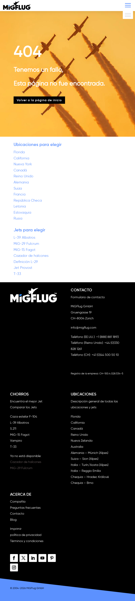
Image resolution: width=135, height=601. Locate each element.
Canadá (20, 170)
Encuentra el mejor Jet (26, 401)
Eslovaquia (22, 212)
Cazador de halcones (31, 255)
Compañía (17, 501)
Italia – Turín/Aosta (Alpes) (89, 465)
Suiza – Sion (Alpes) (84, 459)
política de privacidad (25, 535)
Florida (19, 152)
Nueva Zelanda (81, 440)
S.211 (13, 428)
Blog (13, 520)
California (21, 158)
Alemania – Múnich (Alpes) (89, 453)
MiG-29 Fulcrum (26, 243)
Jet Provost (23, 267)
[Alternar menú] (128, 15)
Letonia (20, 206)
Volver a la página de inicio (39, 100)
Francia (19, 194)
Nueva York (23, 164)
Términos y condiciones (26, 541)
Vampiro (16, 440)
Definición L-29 (26, 262)
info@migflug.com (83, 327)
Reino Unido (23, 176)
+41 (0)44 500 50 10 (105, 355)
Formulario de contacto (88, 297)
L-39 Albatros (24, 237)
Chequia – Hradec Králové (90, 477)
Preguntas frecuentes (25, 507)
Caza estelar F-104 (23, 416)
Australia (77, 447)
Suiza (18, 188)
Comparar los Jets (23, 407)
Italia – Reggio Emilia (86, 471)
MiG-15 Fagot (24, 250)
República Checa (28, 200)
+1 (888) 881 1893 (107, 337)
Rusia (18, 218)
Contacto (17, 513)
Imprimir (15, 529)
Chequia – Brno (82, 483)
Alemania (21, 182)
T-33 (17, 274)
